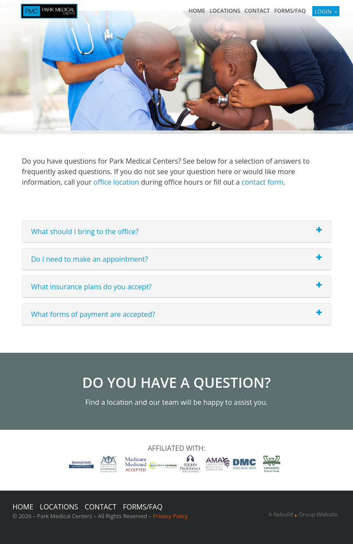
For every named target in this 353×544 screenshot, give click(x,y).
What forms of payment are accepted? (93, 314)
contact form (262, 182)
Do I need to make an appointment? (89, 259)
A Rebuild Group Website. (304, 514)
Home (197, 10)
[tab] (176, 231)
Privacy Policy (170, 516)
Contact (257, 10)
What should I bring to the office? (85, 231)
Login (324, 11)
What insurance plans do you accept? (91, 286)
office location (117, 182)
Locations (225, 10)
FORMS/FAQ (290, 10)
